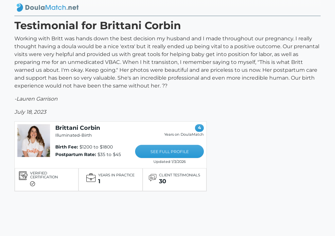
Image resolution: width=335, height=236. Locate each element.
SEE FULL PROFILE (169, 151)
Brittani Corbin (77, 127)
